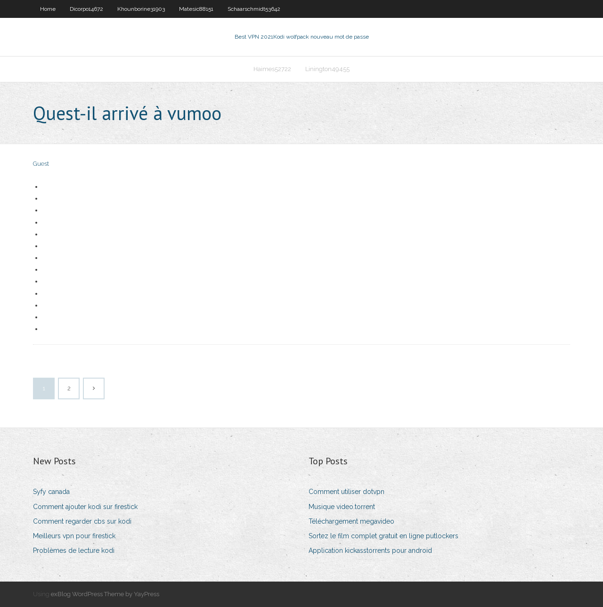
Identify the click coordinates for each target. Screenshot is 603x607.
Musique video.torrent (342, 506)
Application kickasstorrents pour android (370, 550)
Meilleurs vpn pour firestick (74, 536)
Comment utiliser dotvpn (346, 491)
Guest (41, 163)
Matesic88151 (196, 9)
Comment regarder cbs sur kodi (82, 521)
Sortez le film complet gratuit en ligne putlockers (383, 536)
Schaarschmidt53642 (254, 9)
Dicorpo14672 (86, 9)
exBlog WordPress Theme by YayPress (105, 594)
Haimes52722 (272, 69)
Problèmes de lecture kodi (73, 550)
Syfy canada (51, 491)
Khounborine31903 (141, 9)
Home (48, 9)
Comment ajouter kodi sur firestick (85, 506)
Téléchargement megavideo (351, 521)
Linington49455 (327, 69)
